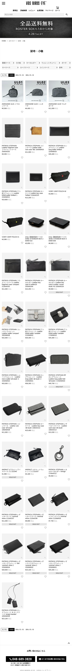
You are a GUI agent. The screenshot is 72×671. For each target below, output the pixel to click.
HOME (4, 41)
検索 (66, 14)
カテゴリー (12, 41)
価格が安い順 (19, 75)
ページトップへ (69, 643)
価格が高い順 (30, 75)
